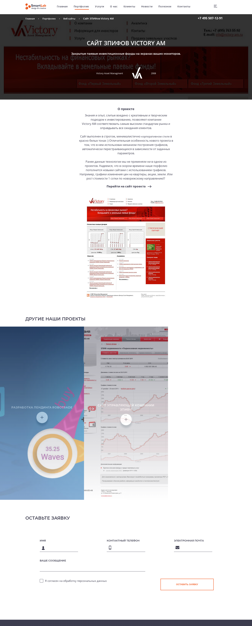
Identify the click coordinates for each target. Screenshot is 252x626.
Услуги (102, 7)
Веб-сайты (71, 18)
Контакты (186, 7)
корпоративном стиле (155, 136)
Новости (149, 7)
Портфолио (84, 7)
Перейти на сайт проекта (126, 186)
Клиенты (132, 7)
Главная (64, 7)
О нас (116, 7)
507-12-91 (210, 18)
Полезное (167, 7)
